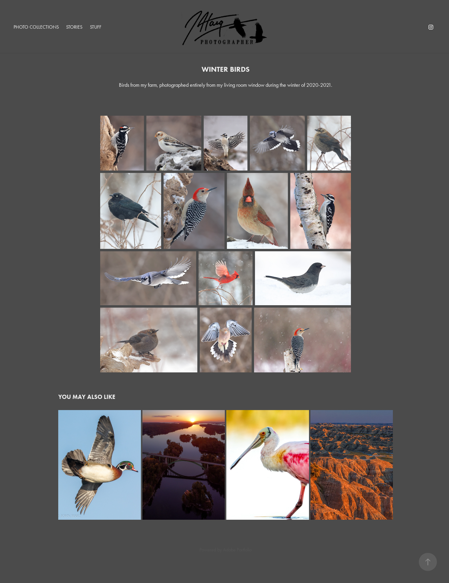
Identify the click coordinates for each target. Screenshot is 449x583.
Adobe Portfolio (237, 550)
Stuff (95, 27)
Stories (74, 27)
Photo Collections (36, 27)
